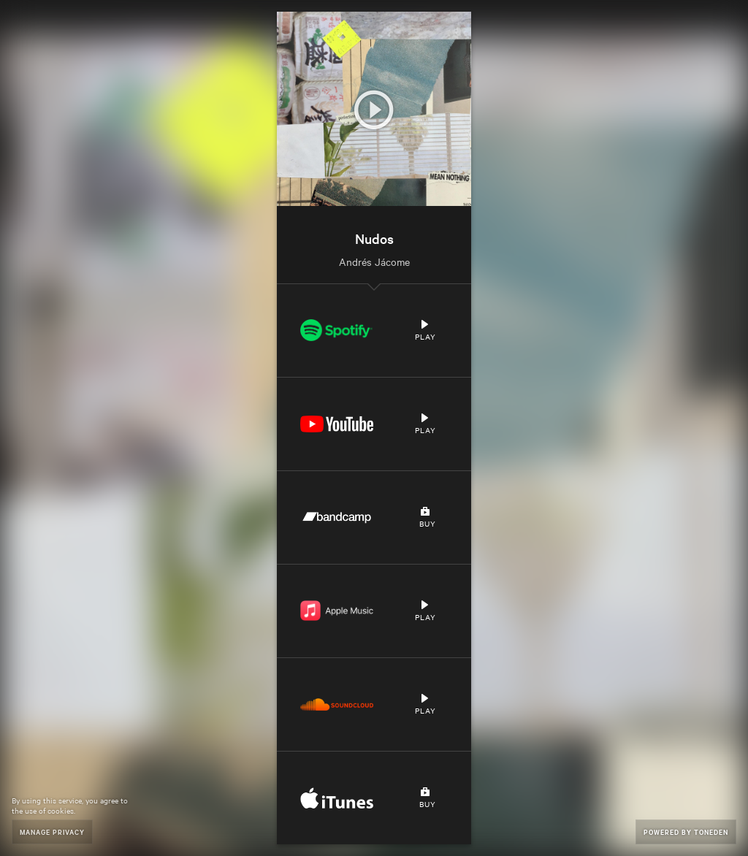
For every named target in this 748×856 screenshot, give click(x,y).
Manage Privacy (52, 831)
